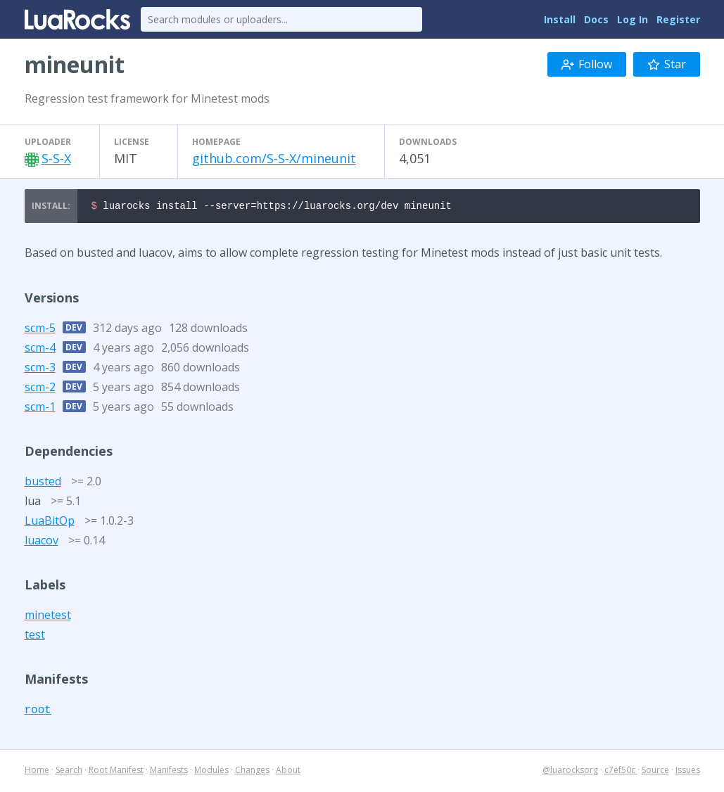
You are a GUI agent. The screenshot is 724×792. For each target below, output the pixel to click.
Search (69, 772)
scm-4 (40, 349)
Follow (586, 64)
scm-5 (40, 330)
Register (678, 19)
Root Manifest (116, 772)
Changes (252, 772)
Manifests (169, 772)
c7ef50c (620, 772)
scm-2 (40, 389)
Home (37, 772)
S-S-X (56, 158)
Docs (596, 19)
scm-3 (40, 369)
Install (560, 19)
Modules (211, 772)
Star (666, 64)
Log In (632, 19)
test (35, 636)
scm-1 (40, 408)
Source (655, 772)
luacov (41, 542)
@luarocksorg (570, 772)
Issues (687, 772)
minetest (48, 617)
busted (43, 483)
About (288, 772)
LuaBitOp (50, 522)
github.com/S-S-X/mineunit (274, 158)
